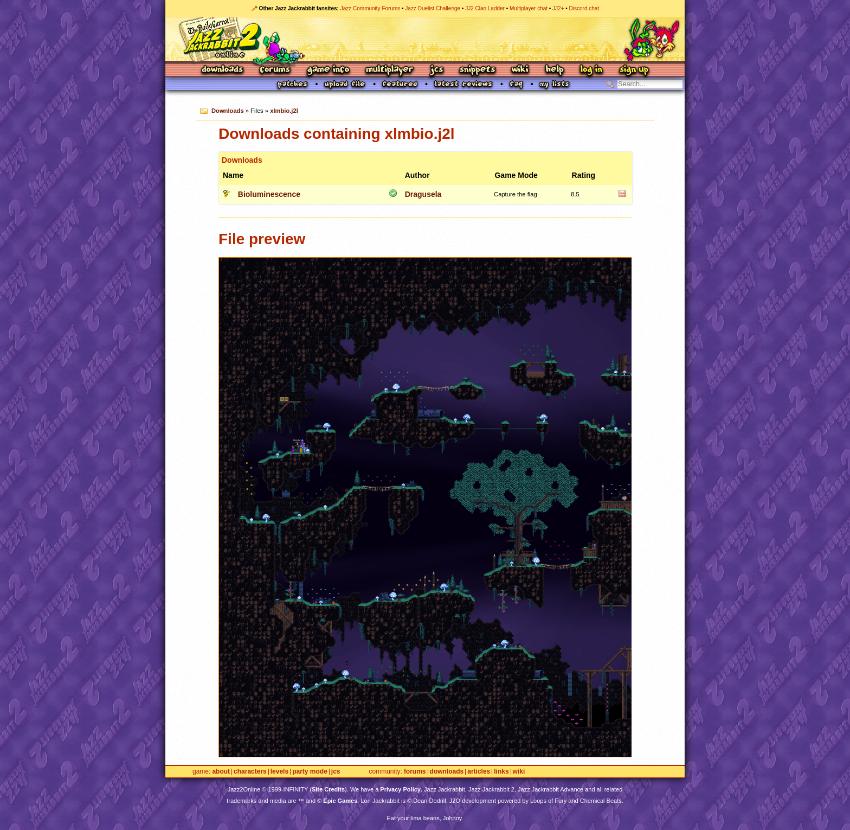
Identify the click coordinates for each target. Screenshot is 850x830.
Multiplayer (389, 70)
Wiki (520, 70)
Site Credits (328, 789)
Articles (478, 772)
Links (501, 772)
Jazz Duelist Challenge (432, 8)
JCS (437, 70)
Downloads (223, 70)
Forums (275, 70)
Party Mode (309, 772)
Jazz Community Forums (370, 8)
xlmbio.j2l (284, 110)
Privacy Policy (400, 789)
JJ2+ (558, 8)
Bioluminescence (269, 194)
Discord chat (584, 8)
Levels (279, 772)
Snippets (478, 70)
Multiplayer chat (529, 8)
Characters (250, 772)
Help (554, 70)
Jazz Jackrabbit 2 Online (425, 39)
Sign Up (633, 70)
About (221, 772)
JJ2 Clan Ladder (485, 8)
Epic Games (340, 800)
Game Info (328, 70)
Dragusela (423, 194)
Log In (591, 70)
